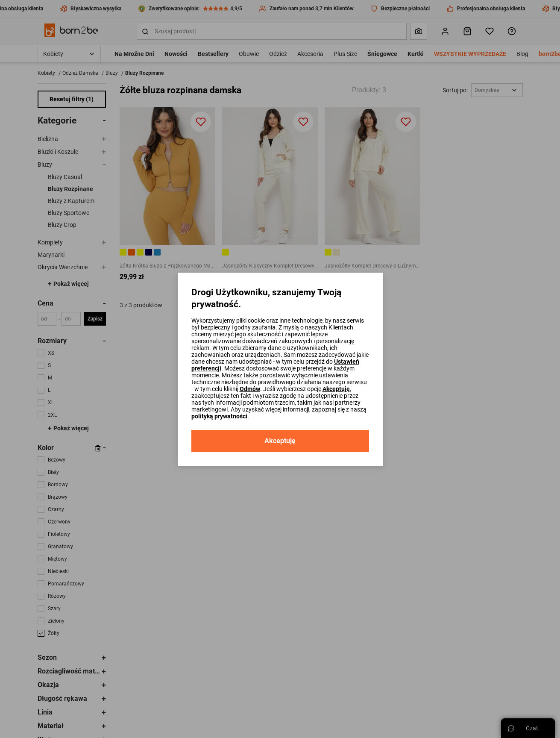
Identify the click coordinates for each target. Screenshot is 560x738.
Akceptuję (336, 388)
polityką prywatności (219, 416)
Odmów (250, 388)
